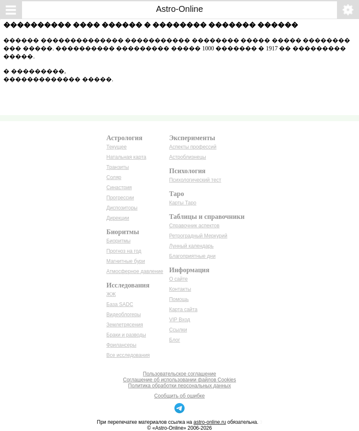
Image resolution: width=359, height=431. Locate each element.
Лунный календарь (191, 246)
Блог (174, 340)
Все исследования (128, 355)
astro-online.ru (209, 422)
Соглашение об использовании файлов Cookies (179, 380)
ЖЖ (111, 294)
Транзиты (117, 167)
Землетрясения (124, 325)
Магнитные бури (125, 261)
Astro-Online (179, 9)
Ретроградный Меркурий (198, 236)
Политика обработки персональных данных (179, 386)
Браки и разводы (126, 335)
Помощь (178, 299)
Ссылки (178, 330)
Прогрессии (120, 198)
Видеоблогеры (123, 315)
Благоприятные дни (192, 256)
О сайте (178, 279)
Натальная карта (126, 157)
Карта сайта (183, 309)
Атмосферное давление (134, 271)
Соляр (113, 177)
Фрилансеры (121, 345)
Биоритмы (118, 241)
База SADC (119, 304)
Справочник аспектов (194, 226)
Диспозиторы (121, 208)
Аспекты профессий (192, 147)
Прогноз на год (123, 251)
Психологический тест (195, 180)
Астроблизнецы (187, 157)
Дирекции (117, 218)
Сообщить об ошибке (179, 396)
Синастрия (119, 188)
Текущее (116, 147)
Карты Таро (182, 203)
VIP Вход (179, 320)
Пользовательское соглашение (179, 374)
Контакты (180, 289)
